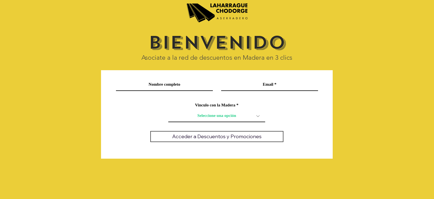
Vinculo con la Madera (215, 105)
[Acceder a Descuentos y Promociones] (216, 136)
